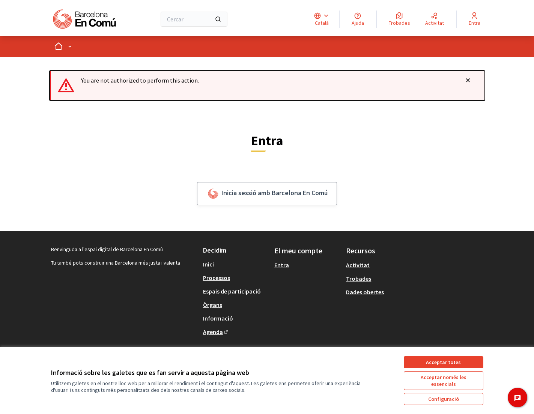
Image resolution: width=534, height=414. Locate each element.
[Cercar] (194, 19)
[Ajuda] (358, 19)
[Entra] (474, 19)
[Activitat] (434, 19)
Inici (208, 264)
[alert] (267, 86)
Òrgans (212, 305)
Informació (218, 318)
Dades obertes (365, 292)
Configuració (443, 399)
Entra (281, 265)
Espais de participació (232, 291)
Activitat (358, 265)
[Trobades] (399, 19)
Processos (216, 278)
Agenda (216, 332)
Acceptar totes (443, 362)
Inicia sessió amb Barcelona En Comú (267, 193)
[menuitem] (236, 264)
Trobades (358, 278)
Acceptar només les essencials (443, 380)
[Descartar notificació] (468, 80)
